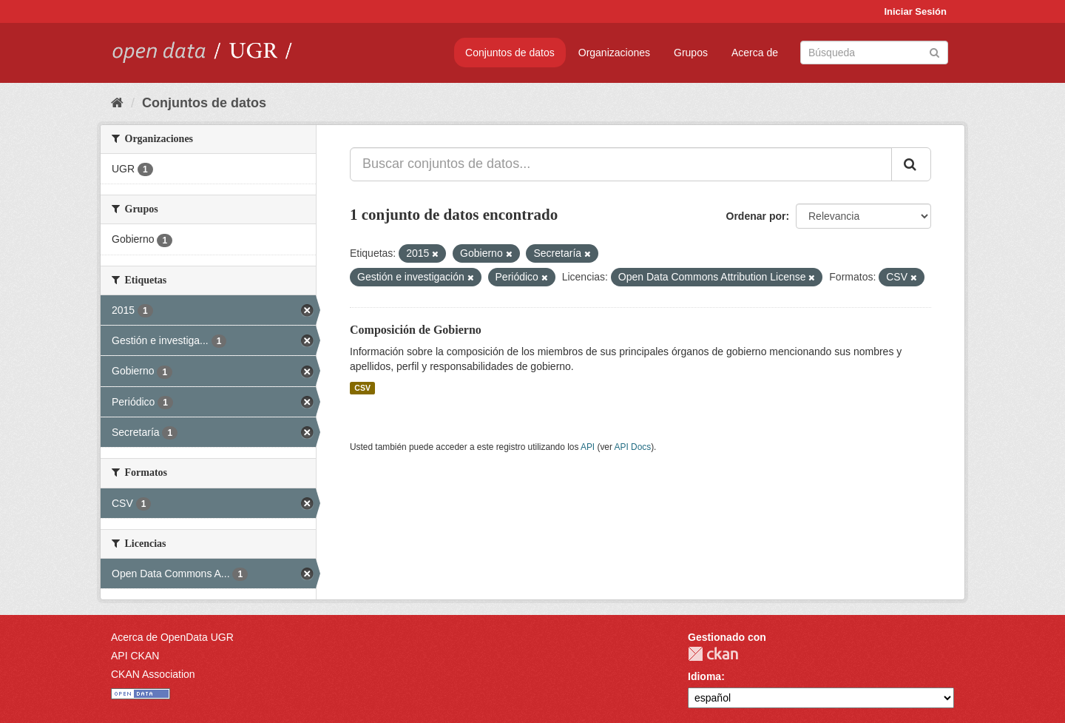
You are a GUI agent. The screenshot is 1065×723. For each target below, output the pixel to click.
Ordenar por (756, 216)
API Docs (633, 447)
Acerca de (754, 52)
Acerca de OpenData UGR (172, 637)
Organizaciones (614, 52)
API (588, 447)
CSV (362, 387)
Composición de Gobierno (415, 329)
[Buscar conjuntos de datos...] (621, 164)
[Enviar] (934, 51)
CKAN (713, 654)
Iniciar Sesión (915, 11)
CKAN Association (153, 674)
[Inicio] (117, 102)
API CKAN (135, 656)
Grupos (691, 52)
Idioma (704, 676)
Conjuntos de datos (510, 52)
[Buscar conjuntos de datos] (874, 52)
